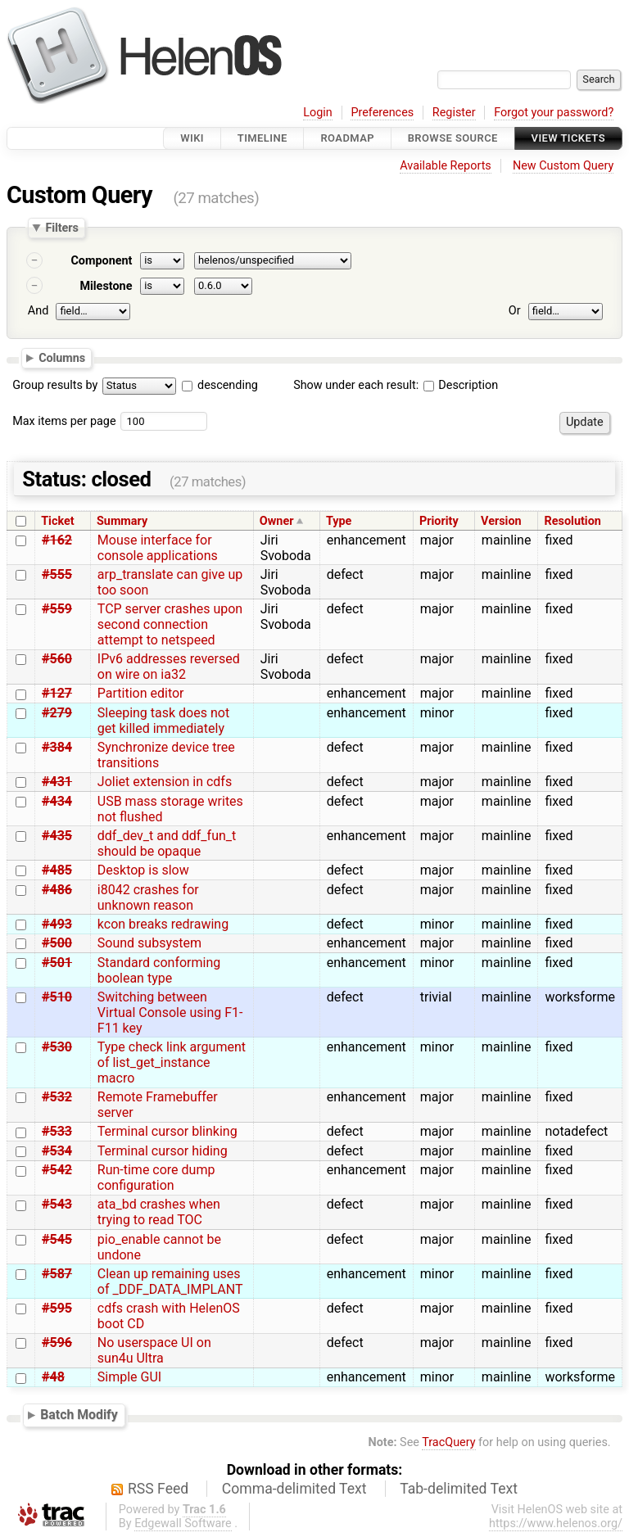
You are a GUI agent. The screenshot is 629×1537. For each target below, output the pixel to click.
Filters (61, 227)
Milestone (105, 286)
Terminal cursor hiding (162, 1151)
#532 (57, 1097)
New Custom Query (563, 166)
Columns (61, 357)
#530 (57, 1047)
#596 (57, 1342)
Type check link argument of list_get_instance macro (171, 1062)
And (38, 311)
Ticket (57, 521)
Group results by (54, 385)
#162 (57, 540)
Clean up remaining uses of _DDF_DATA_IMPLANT (170, 1281)
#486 (57, 889)
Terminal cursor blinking (167, 1131)
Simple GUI (129, 1377)
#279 (57, 713)
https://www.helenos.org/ (555, 1523)
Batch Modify (79, 1414)
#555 (57, 574)
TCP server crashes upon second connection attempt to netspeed (169, 624)
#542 (57, 1170)
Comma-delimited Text (294, 1488)
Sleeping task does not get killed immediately (163, 720)
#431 (57, 781)
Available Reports (445, 166)
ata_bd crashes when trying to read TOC (158, 1211)
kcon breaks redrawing (163, 924)
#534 (57, 1151)
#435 (57, 835)
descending (227, 385)
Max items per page (63, 421)
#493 (57, 924)
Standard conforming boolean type (158, 970)
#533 (57, 1131)
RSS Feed (158, 1488)
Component (101, 261)
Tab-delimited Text (459, 1488)
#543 (57, 1204)
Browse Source (453, 138)
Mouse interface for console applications (157, 547)
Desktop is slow (143, 870)
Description (460, 385)
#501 (57, 962)
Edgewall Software (183, 1523)
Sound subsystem (149, 943)
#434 (57, 801)
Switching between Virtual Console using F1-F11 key (170, 1012)
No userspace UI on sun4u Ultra (154, 1350)
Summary (122, 521)
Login (318, 113)
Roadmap (347, 138)
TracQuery (448, 1442)
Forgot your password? (553, 113)
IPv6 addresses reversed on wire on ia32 (168, 666)
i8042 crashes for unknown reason (148, 897)
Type (338, 521)
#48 (53, 1377)
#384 (57, 747)
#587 (57, 1274)
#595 (57, 1308)
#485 (57, 870)
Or (515, 311)
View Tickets (568, 138)
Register (454, 113)
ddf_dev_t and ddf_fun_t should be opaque (166, 843)
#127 (57, 693)
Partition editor (140, 693)
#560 (57, 659)
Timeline (262, 138)
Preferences (382, 113)
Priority (439, 521)
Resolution (573, 521)
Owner (277, 521)
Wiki (192, 138)
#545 (57, 1239)
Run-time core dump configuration (156, 1177)
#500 (57, 943)
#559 (57, 609)
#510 (57, 997)
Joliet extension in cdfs (164, 781)
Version (501, 521)
